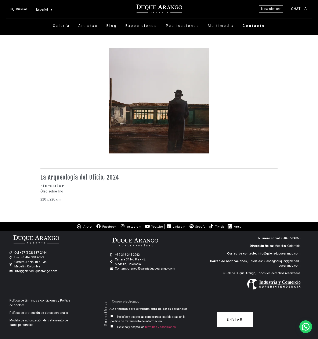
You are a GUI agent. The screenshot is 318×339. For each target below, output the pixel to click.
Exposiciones (141, 26)
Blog (111, 26)
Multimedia (221, 26)
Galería (61, 26)
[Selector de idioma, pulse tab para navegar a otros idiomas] (44, 9)
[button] (305, 326)
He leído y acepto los (146, 326)
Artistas (88, 26)
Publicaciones (182, 26)
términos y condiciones (160, 326)
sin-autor (52, 185)
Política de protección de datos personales (39, 313)
